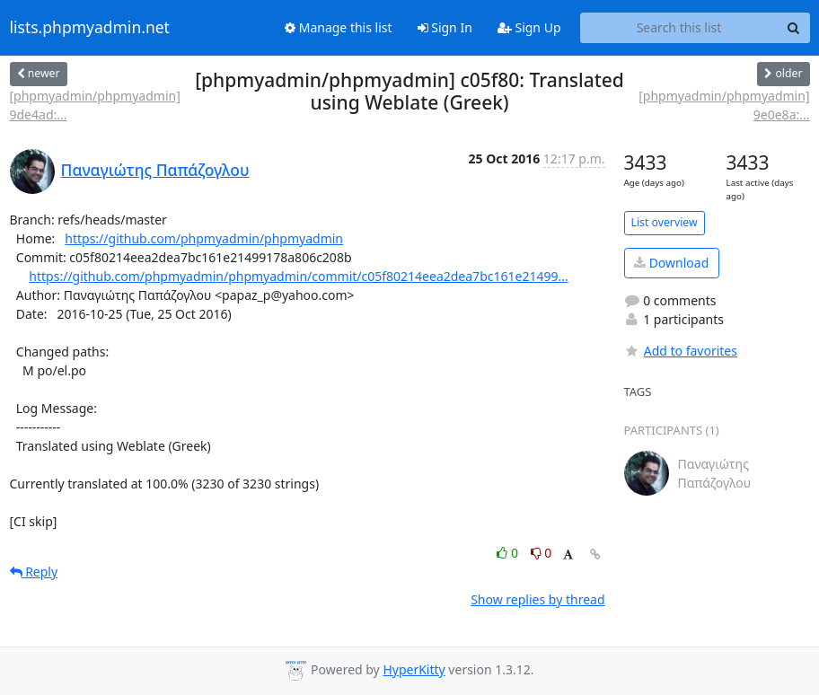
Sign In (445, 27)
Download (671, 262)
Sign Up (529, 27)
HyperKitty (414, 669)
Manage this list (338, 27)
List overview (664, 222)
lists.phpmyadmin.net (90, 28)
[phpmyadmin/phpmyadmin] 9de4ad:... (95, 105)
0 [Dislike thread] (541, 552)
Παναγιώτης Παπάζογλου (155, 169)
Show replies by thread (537, 599)
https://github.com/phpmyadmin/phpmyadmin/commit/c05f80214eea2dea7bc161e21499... (298, 276)
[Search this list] (679, 28)
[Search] (794, 28)
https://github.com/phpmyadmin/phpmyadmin (204, 238)
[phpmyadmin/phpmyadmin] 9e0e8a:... (723, 105)
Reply (34, 571)
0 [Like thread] (509, 552)
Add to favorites (680, 350)
